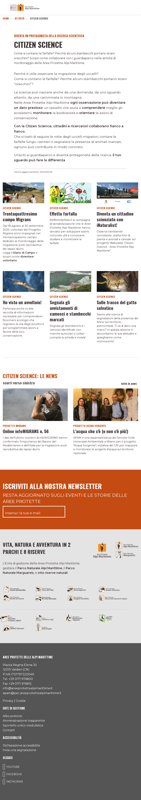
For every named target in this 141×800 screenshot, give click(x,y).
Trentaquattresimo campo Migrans (20, 216)
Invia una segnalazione (19, 750)
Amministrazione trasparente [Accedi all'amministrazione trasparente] (24, 720)
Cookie (21, 701)
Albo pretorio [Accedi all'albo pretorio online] (12, 716)
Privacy (8, 701)
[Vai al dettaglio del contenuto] (23, 192)
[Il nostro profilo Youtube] (4, 767)
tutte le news (129, 383)
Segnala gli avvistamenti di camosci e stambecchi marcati (70, 311)
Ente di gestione (14, 708)
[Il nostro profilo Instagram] (4, 781)
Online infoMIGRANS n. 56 (26, 431)
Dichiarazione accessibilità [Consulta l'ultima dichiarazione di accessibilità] (21, 745)
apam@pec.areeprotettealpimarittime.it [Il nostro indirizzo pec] (32, 693)
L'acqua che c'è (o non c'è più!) (100, 431)
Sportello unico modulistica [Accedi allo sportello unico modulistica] (23, 725)
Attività (19, 18)
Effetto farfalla (63, 213)
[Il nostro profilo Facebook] (4, 774)
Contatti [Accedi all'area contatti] (9, 730)
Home (6, 18)
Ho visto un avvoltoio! (22, 302)
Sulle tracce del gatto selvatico (117, 305)
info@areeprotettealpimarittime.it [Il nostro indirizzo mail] (28, 688)
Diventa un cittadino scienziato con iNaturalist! (115, 219)
